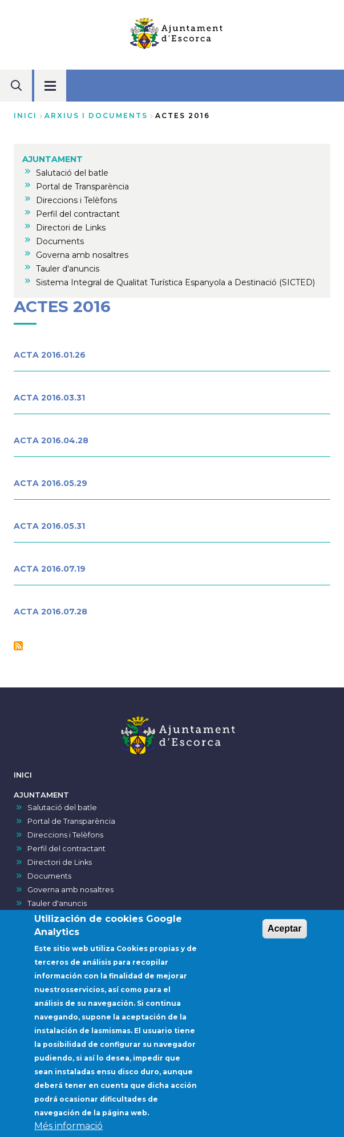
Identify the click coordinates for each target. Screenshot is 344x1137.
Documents (49, 876)
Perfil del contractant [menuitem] (78, 214)
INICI (23, 775)
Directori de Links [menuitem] (71, 227)
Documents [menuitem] (60, 241)
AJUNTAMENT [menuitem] (52, 159)
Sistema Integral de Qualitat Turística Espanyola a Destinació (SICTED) (154, 917)
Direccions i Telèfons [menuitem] (76, 200)
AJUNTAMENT (41, 795)
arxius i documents (96, 115)
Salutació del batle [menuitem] (72, 173)
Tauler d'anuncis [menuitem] (67, 269)
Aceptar (285, 941)
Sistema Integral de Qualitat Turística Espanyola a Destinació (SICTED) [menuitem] (175, 282)
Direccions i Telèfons (65, 835)
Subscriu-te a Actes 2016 (18, 645)
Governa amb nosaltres (70, 889)
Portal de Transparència (71, 821)
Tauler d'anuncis (57, 903)
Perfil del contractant (66, 848)
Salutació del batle (62, 807)
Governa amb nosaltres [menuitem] (82, 255)
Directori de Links (59, 862)
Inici (25, 115)
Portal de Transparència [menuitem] (82, 186)
